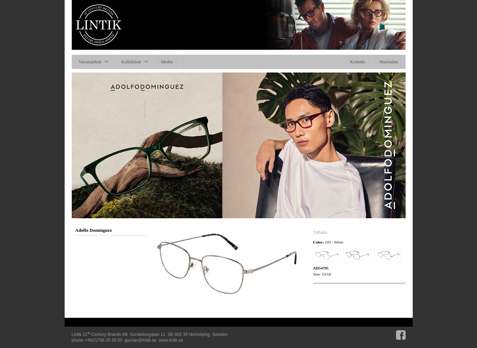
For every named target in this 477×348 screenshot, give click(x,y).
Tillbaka (320, 232)
